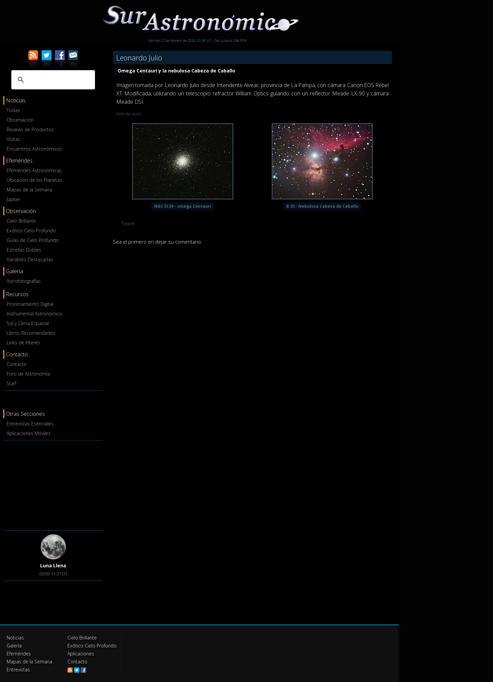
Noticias (15, 637)
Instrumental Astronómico (34, 313)
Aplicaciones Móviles (28, 433)
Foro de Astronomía (28, 374)
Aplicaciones (80, 653)
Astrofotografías (24, 281)
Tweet (128, 223)
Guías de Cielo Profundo (33, 240)
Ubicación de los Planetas (34, 180)
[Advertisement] (53, 484)
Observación (20, 120)
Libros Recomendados (31, 333)
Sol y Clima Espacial (28, 323)
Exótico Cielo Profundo (31, 230)
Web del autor (129, 114)
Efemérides (19, 653)
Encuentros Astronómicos (34, 149)
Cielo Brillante (21, 221)
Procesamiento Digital (30, 304)
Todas (13, 110)
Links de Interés (23, 342)
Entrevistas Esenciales (30, 423)
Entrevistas (18, 669)
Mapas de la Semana (29, 189)
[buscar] (52, 80)
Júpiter (13, 199)
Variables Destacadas (30, 259)
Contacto (17, 364)
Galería (14, 645)
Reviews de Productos (30, 129)
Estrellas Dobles (24, 250)
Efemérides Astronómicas (34, 170)
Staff (11, 383)
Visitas (13, 139)
